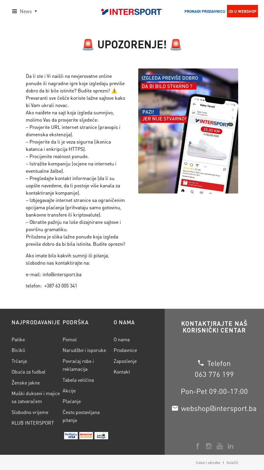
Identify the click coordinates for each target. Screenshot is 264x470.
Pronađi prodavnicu (204, 11)
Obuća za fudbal (29, 371)
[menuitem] (208, 462)
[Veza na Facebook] (197, 446)
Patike (18, 339)
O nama (122, 339)
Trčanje (19, 361)
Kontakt (122, 371)
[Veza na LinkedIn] (230, 446)
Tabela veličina (78, 380)
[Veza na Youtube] (219, 446)
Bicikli (18, 350)
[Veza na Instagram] (208, 446)
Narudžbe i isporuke (84, 350)
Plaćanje (72, 401)
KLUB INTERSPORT (33, 423)
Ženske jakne (26, 382)
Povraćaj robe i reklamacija (78, 365)
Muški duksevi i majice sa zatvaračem (36, 397)
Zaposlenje (125, 361)
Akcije (69, 390)
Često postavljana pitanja (81, 416)
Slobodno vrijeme (30, 412)
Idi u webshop (242, 11)
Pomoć (70, 339)
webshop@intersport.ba (219, 408)
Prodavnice (125, 350)
